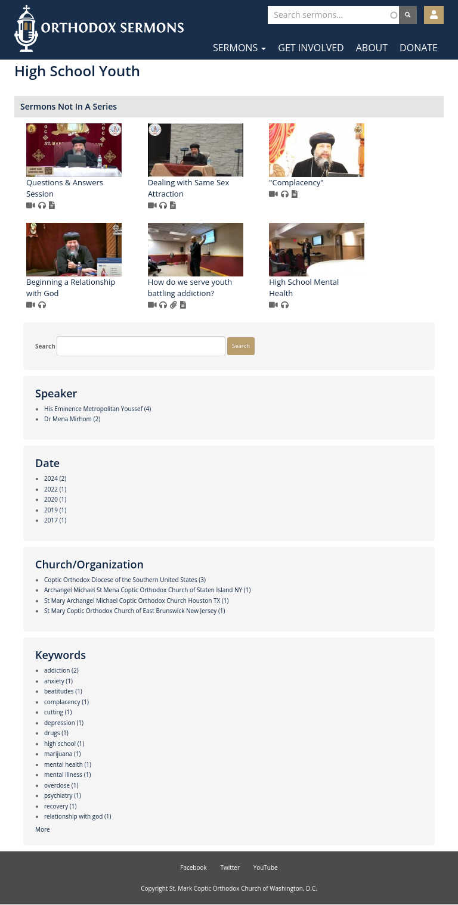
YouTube (265, 867)
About (372, 47)
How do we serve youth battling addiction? (190, 287)
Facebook (193, 867)
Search (45, 346)
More (42, 829)
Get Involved (311, 47)
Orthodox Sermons (99, 28)
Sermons (239, 47)
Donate (419, 47)
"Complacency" (296, 182)
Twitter (230, 867)
